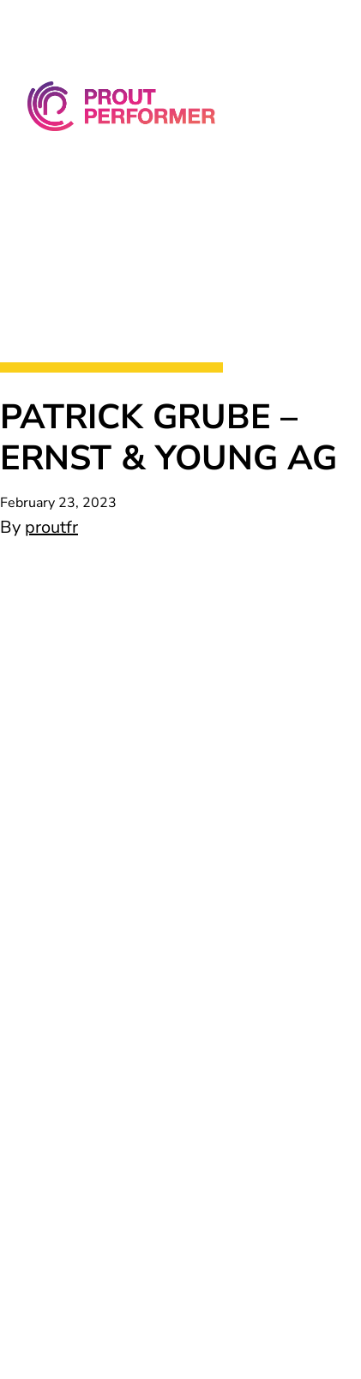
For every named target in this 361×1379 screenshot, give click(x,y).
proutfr (51, 527)
